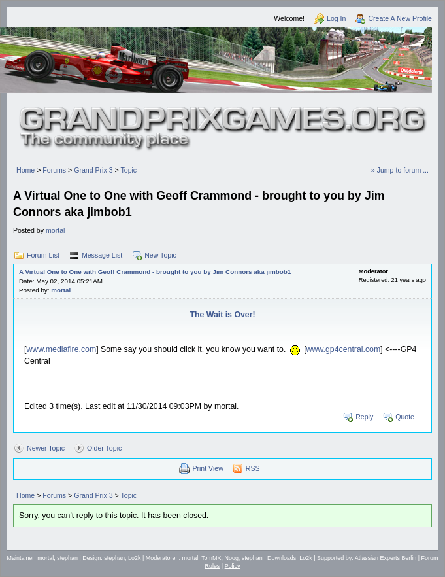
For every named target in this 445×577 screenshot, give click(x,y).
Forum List (43, 255)
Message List (102, 255)
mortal (55, 230)
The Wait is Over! (222, 314)
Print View (207, 468)
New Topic (160, 255)
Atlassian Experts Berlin (386, 558)
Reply (364, 417)
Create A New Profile (400, 18)
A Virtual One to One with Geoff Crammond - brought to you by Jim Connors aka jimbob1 (155, 271)
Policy (232, 566)
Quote (404, 417)
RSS (253, 468)
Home (25, 170)
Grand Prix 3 (93, 170)
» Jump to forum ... (400, 170)
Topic (128, 170)
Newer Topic (46, 448)
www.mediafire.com (61, 349)
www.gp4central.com (343, 349)
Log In (336, 18)
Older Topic (104, 448)
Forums (54, 170)
